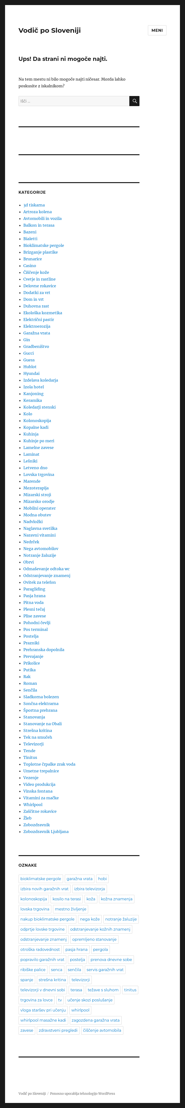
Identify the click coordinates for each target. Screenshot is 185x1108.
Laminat (31, 454)
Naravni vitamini (39, 535)
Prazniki (31, 642)
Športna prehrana (40, 710)
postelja (77, 959)
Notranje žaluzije (39, 555)
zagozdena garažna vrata (96, 1020)
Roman (30, 683)
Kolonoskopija (37, 420)
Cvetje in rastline (39, 279)
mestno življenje (70, 909)
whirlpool (80, 1010)
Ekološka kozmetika (42, 312)
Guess (29, 360)
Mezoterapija (36, 488)
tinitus (130, 990)
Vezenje (31, 777)
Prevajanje (33, 656)
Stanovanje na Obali (42, 723)
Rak (27, 676)
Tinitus (30, 757)
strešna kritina (52, 980)
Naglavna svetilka (40, 528)
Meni (157, 30)
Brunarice (32, 258)
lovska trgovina (34, 909)
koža (90, 899)
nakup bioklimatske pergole (47, 919)
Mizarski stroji (37, 494)
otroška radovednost (40, 949)
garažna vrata (80, 879)
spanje (26, 980)
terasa (76, 990)
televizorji (81, 980)
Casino (29, 265)
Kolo (27, 413)
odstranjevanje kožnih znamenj (100, 929)
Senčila (30, 690)
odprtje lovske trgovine (42, 929)
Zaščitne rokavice (40, 811)
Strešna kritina (37, 730)
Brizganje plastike (40, 252)
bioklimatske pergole (40, 879)
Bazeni (29, 232)
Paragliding (34, 589)
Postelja (31, 636)
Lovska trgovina (38, 474)
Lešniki (30, 461)
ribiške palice (33, 969)
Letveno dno (35, 467)
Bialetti (30, 238)
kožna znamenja (116, 899)
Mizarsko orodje (38, 501)
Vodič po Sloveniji (50, 30)
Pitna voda (33, 602)
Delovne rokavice (39, 285)
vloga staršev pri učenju (43, 1010)
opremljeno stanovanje (94, 939)
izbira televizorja (89, 889)
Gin (26, 339)
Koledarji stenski (39, 407)
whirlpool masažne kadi (43, 1020)
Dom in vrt (33, 299)
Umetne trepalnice (41, 771)
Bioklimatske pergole (43, 245)
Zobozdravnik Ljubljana (46, 831)
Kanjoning (33, 393)
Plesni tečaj (34, 609)
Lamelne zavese (38, 447)
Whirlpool (32, 804)
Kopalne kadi (35, 427)
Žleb (27, 818)
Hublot (30, 366)
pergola (100, 949)
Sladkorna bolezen (41, 696)
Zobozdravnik (36, 824)
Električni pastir (38, 319)
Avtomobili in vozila (42, 218)
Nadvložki (33, 521)
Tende (29, 750)
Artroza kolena (37, 211)
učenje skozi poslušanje (90, 1000)
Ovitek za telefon (39, 582)
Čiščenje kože (36, 272)
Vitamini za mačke (41, 797)
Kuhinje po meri (38, 440)
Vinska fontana (38, 791)
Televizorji (33, 744)
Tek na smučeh (37, 737)
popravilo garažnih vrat (42, 959)
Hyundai (31, 373)
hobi (102, 879)
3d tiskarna (34, 205)
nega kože (90, 919)
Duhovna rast (36, 306)
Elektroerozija (36, 326)
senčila (74, 969)
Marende (31, 481)
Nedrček (31, 541)
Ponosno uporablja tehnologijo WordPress (82, 1094)
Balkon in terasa (38, 225)
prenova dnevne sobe (111, 959)
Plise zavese (34, 616)
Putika (29, 669)
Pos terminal (35, 629)
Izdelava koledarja (40, 380)
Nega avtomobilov (40, 548)
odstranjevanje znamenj (43, 939)
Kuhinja (31, 434)
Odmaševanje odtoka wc (46, 568)
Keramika (32, 400)
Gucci (28, 353)
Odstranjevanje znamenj (46, 575)
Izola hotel (33, 386)
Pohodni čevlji (36, 622)
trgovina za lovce (36, 1000)
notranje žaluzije (121, 919)
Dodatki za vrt (36, 292)
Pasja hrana (34, 595)
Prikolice (31, 663)
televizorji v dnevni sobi (42, 990)
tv (60, 1000)
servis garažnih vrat (105, 969)
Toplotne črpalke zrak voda (49, 764)
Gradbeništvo (36, 346)
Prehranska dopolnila (43, 649)
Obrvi (28, 562)
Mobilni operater (39, 508)
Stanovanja (34, 717)
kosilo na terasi (67, 899)
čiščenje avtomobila (102, 1030)
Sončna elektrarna (41, 703)
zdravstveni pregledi (58, 1030)
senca (56, 969)
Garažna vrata (36, 333)
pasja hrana (76, 949)
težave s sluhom (103, 990)
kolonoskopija (33, 899)
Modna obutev (37, 514)
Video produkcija (39, 784)
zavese (26, 1030)
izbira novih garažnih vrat (44, 889)
